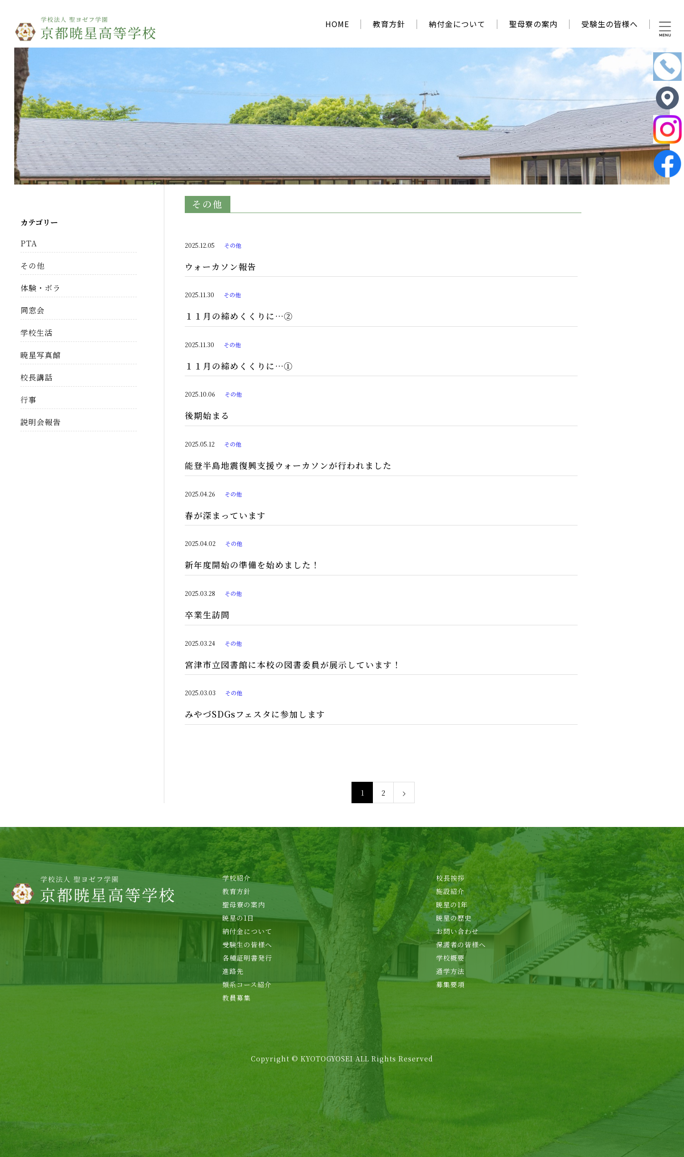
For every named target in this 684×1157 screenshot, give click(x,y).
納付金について (457, 23)
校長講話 (36, 377)
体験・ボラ (40, 287)
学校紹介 (236, 878)
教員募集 (236, 997)
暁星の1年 (452, 904)
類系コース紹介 (247, 984)
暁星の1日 (238, 918)
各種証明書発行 (247, 958)
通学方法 (450, 971)
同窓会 (32, 310)
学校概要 (450, 958)
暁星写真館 (40, 355)
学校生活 (36, 332)
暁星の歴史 (454, 918)
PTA (28, 243)
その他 (232, 245)
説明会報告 (40, 422)
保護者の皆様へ (461, 944)
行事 (28, 399)
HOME (337, 23)
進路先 (233, 971)
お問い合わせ (457, 931)
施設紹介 (450, 891)
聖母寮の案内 (533, 23)
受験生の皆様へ (609, 23)
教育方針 (389, 23)
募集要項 (450, 984)
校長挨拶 (450, 878)
